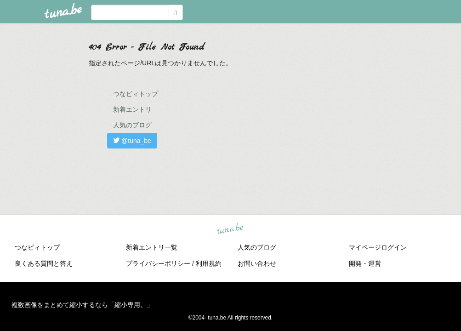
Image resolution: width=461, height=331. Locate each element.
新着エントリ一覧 (151, 247)
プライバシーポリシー (158, 263)
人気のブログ (132, 125)
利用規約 (209, 263)
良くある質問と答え (44, 263)
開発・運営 (365, 263)
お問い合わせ (257, 263)
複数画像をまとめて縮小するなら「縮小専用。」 (82, 304)
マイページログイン (378, 247)
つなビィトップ (135, 93)
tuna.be (230, 229)
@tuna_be (132, 140)
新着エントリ (132, 109)
